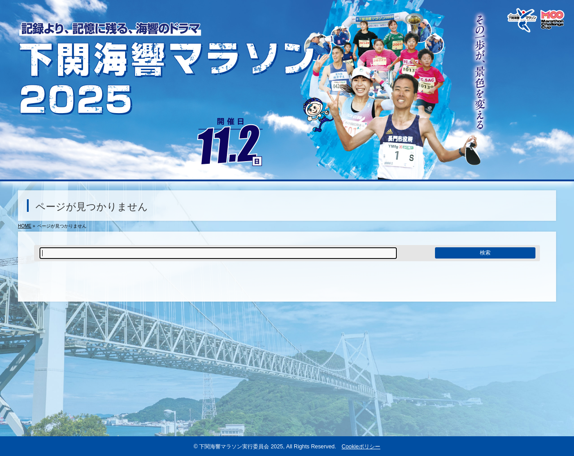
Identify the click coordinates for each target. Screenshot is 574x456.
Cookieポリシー (361, 446)
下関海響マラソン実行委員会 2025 (241, 446)
